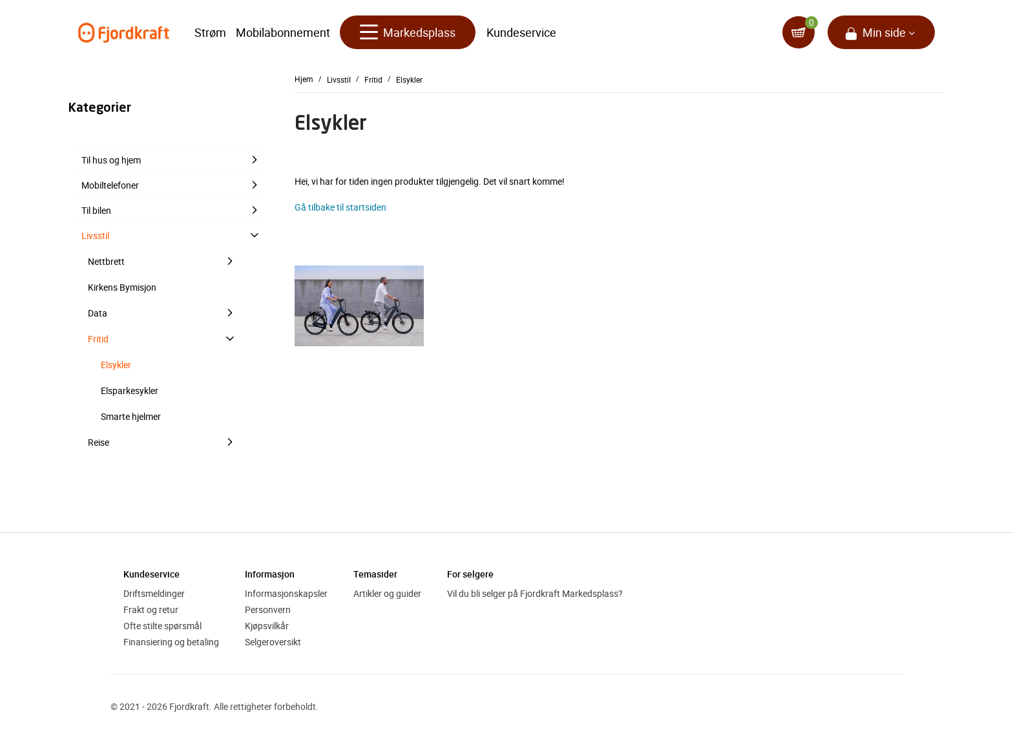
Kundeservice (521, 32)
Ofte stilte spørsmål (162, 625)
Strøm (210, 32)
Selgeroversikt (273, 642)
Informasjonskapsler (286, 593)
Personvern (268, 609)
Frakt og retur (150, 609)
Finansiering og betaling (171, 642)
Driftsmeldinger (154, 593)
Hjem (304, 79)
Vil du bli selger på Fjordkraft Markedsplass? (535, 593)
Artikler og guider (387, 593)
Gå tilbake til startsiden (340, 207)
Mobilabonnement (283, 32)
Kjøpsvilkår (267, 625)
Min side (884, 32)
